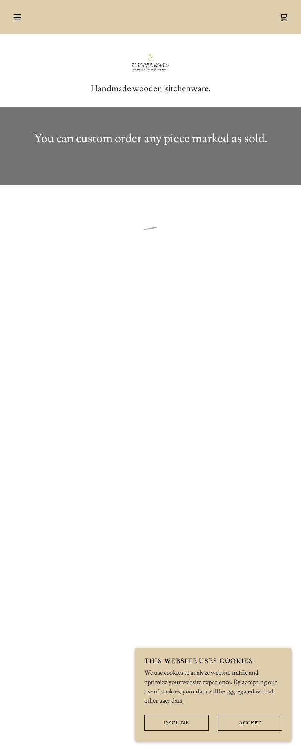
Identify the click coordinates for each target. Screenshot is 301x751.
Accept (239, 723)
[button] (17, 17)
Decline (166, 723)
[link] (150, 62)
